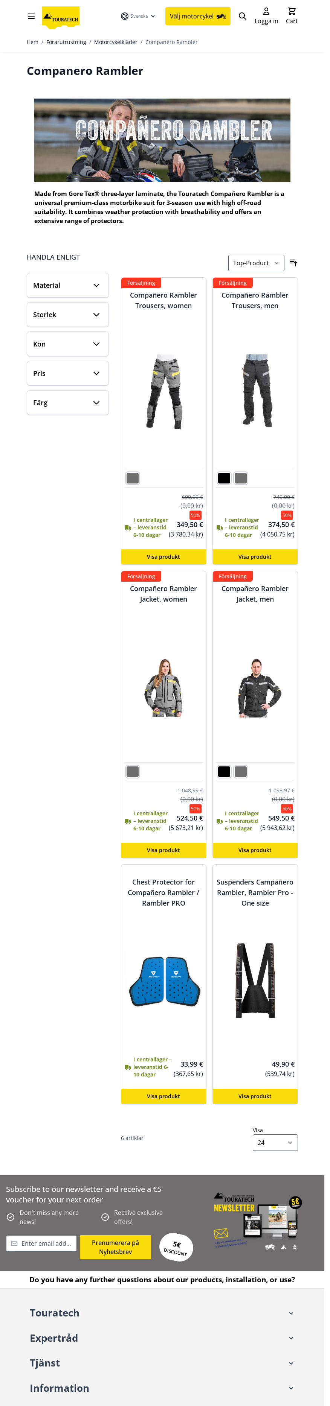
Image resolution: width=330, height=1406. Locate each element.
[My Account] (266, 16)
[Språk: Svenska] (138, 17)
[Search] (242, 16)
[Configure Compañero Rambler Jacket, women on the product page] (163, 851)
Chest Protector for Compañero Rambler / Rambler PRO (163, 893)
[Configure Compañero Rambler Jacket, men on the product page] (255, 851)
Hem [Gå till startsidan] (32, 42)
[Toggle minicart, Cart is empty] (292, 16)
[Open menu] (31, 16)
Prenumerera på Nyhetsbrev (115, 1248)
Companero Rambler (171, 42)
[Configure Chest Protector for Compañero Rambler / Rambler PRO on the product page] (163, 1097)
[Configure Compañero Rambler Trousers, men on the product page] (255, 557)
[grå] (133, 478)
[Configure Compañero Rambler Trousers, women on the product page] (163, 557)
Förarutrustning (66, 42)
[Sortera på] (256, 263)
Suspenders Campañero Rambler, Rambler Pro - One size (255, 893)
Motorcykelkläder (116, 42)
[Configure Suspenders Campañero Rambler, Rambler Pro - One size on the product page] (255, 1097)
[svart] (224, 478)
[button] (162, 1314)
